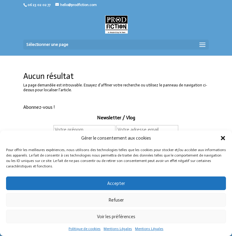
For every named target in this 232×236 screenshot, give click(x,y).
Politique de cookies (85, 229)
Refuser (116, 200)
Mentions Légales (118, 229)
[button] (223, 138)
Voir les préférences (116, 216)
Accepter (116, 183)
